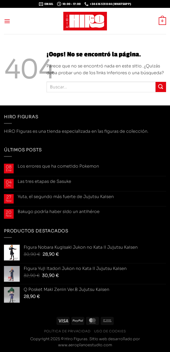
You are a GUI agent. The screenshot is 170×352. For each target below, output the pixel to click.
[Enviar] (161, 87)
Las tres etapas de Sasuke (44, 181)
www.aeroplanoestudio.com (85, 345)
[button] (7, 21)
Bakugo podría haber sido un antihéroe (59, 211)
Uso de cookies (110, 331)
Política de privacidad (67, 331)
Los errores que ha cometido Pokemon (58, 166)
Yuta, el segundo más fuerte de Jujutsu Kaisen (66, 196)
